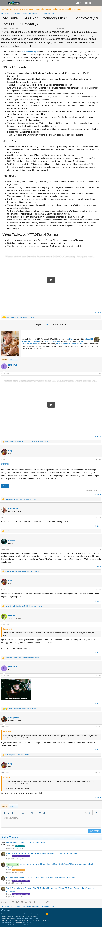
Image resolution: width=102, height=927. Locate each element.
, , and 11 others (21, 499)
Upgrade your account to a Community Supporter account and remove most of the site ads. (41, 9)
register (47, 325)
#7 (100, 624)
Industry (61, 29)
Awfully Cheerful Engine (51, 341)
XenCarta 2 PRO (6, 925)
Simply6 (37, 341)
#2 (100, 374)
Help (36, 914)
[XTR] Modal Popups (17, 920)
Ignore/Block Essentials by (19, 918)
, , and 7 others (17, 755)
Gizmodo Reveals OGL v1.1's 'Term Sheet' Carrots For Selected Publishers (41, 878)
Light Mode (6, 910)
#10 (99, 773)
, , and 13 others (26, 441)
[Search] (99, 2)
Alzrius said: (7, 732)
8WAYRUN (27, 922)
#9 (100, 727)
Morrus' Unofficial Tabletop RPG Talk (69, 344)
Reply (99, 312)
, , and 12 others (22, 571)
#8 (100, 676)
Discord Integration (6, 922)
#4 (100, 517)
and (15, 531)
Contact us (5, 914)
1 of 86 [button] (4, 359)
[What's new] (94, 2)
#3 (100, 460)
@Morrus (5, 464)
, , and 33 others (22, 709)
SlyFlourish (10, 845)
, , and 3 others (23, 606)
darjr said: (6, 629)
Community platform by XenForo (19, 916)
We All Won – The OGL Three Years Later (25, 843)
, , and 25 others (20, 317)
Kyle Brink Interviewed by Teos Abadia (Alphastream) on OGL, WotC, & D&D (41, 853)
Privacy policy (28, 914)
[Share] (96, 373)
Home (42, 914)
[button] (3, 3)
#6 (100, 589)
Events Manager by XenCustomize (43, 920)
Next (13, 359)
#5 (100, 549)
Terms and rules (16, 914)
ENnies (71, 339)
